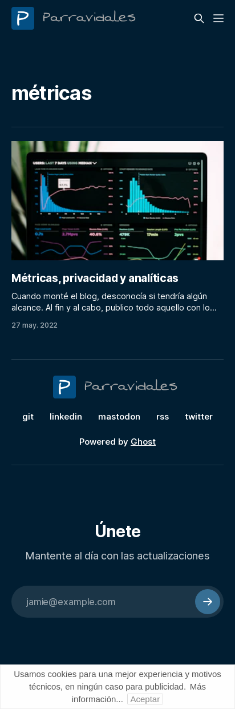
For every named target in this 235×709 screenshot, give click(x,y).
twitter (199, 416)
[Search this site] (199, 18)
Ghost (143, 441)
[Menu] (218, 18)
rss (162, 416)
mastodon (119, 416)
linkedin (66, 416)
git (28, 416)
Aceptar (145, 699)
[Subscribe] (207, 601)
